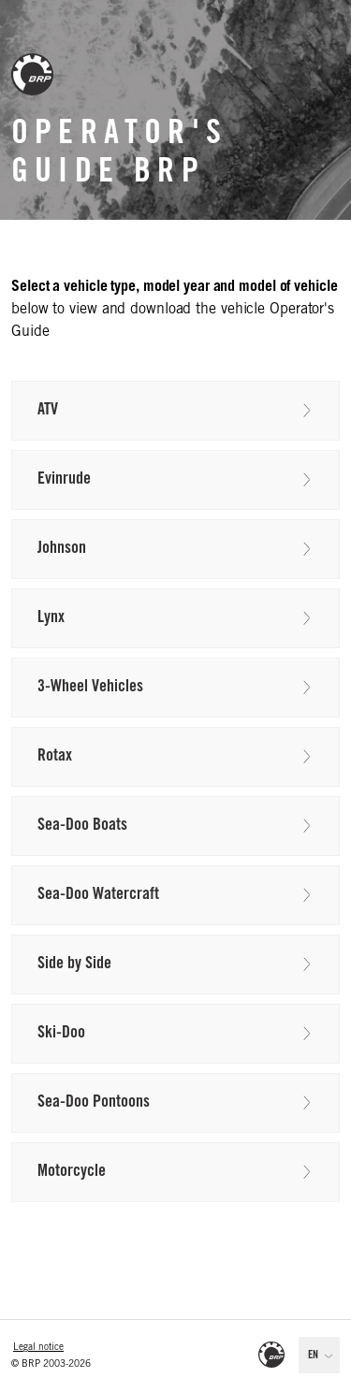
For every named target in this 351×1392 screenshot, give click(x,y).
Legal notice (38, 1348)
